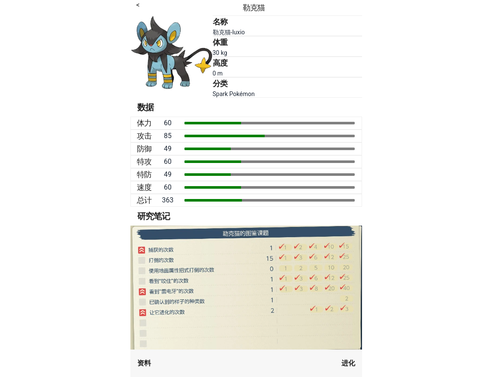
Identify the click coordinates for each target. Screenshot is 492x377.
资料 (144, 363)
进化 (348, 363)
